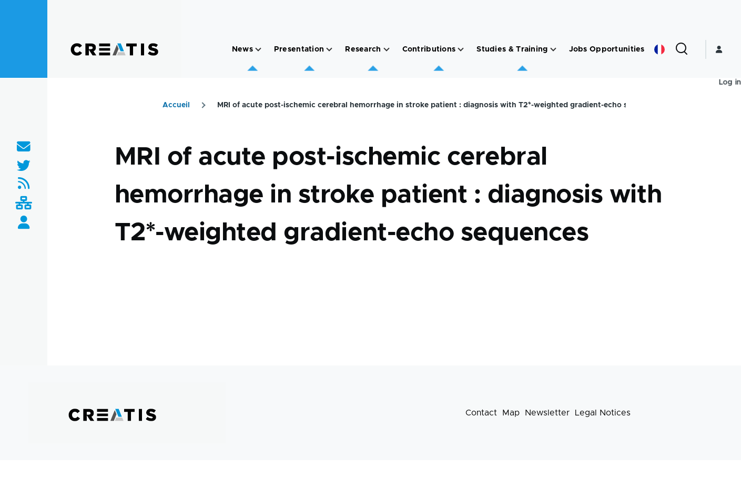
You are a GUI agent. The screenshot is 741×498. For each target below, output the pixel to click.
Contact (481, 413)
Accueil (176, 105)
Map (511, 413)
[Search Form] (681, 49)
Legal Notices (603, 413)
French (659, 49)
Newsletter (547, 413)
